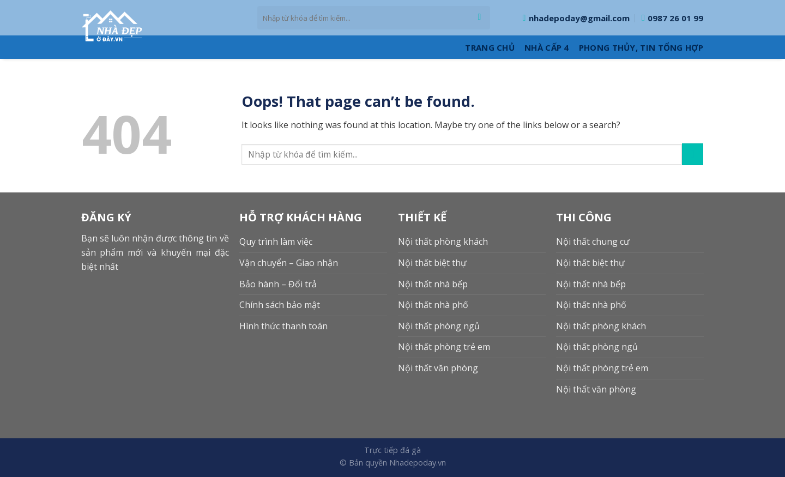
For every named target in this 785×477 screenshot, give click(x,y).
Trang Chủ (490, 47)
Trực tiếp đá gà (392, 450)
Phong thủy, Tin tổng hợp (641, 47)
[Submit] (479, 18)
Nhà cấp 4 (546, 47)
